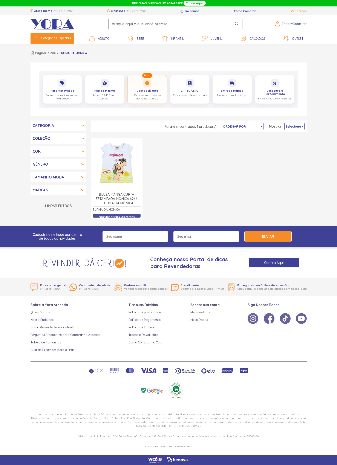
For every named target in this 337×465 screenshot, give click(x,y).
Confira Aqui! (274, 263)
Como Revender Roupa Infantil (52, 327)
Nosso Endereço (42, 320)
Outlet (293, 38)
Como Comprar (245, 11)
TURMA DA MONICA (73, 53)
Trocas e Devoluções (143, 335)
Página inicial (45, 53)
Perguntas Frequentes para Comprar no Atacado (66, 335)
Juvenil (212, 38)
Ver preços (299, 11)
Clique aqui (245, 288)
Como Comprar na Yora (145, 342)
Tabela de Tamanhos (46, 342)
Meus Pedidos (200, 312)
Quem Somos (189, 11)
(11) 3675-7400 (63, 10)
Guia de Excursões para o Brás (52, 350)
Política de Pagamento (145, 320)
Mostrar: (275, 126)
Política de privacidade (145, 312)
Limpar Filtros (58, 206)
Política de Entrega (142, 327)
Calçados (253, 38)
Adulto (99, 38)
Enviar (268, 236)
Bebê (136, 38)
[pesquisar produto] (237, 24)
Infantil (173, 38)
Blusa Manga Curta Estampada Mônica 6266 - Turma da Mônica (117, 198)
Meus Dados (199, 320)
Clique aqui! (195, 3)
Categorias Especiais (52, 38)
